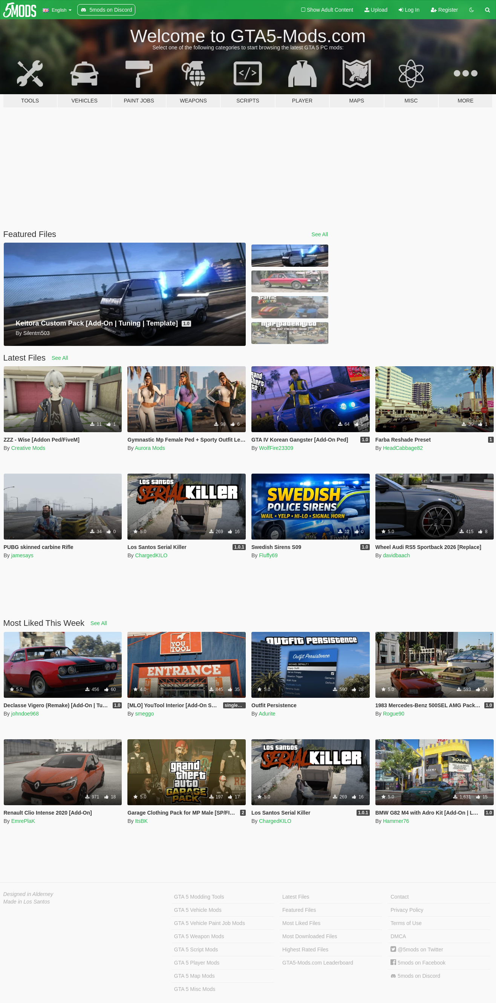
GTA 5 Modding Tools (199, 897)
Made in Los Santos (26, 902)
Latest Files (295, 897)
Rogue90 (393, 714)
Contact (399, 897)
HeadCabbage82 (403, 448)
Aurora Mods (150, 448)
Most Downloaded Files (309, 936)
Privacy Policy (406, 910)
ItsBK (141, 821)
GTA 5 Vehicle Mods (198, 910)
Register (444, 10)
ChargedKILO (151, 555)
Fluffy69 (268, 555)
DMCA (398, 936)
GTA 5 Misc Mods (194, 989)
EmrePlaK (23, 821)
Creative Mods (28, 448)
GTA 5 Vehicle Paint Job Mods (209, 923)
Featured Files (299, 910)
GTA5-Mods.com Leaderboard (317, 963)
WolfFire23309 (276, 448)
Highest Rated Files (305, 949)
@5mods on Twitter (416, 949)
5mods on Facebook (417, 962)
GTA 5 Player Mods (196, 963)
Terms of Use (405, 923)
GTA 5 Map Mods (194, 976)
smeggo (144, 714)
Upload (375, 10)
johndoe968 (25, 714)
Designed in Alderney (28, 894)
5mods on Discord (415, 976)
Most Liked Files (301, 923)
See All (320, 234)
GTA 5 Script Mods (196, 949)
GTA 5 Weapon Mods (199, 936)
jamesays (22, 555)
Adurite (267, 714)
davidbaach (396, 555)
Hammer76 (396, 821)
